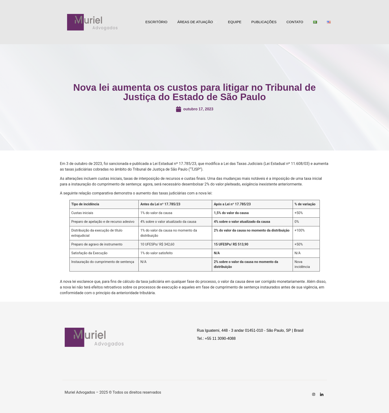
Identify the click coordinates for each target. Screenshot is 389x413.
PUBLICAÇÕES (264, 22)
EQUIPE (234, 22)
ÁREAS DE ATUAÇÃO (197, 22)
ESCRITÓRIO (156, 22)
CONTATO (294, 22)
